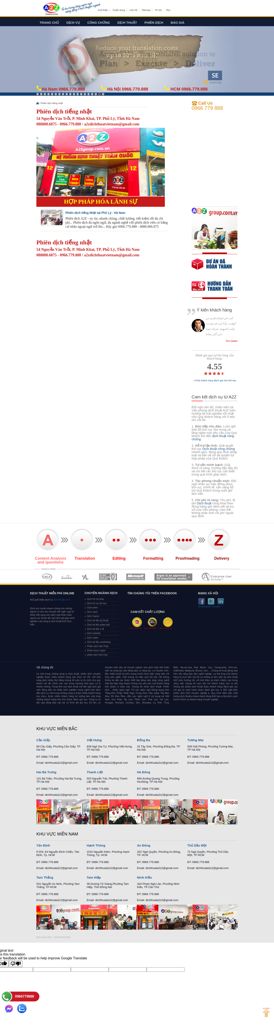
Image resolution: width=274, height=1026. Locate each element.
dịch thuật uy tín (61, 599)
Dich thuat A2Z (44, 937)
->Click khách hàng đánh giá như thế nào (214, 380)
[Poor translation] (15, 963)
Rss (168, 10)
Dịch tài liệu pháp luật (98, 624)
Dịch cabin (92, 637)
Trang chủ (49, 22)
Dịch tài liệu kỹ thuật (97, 620)
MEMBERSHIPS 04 (108, 577)
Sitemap (146, 10)
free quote (212, 267)
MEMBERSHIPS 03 (86, 577)
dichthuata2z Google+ (209, 606)
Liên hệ (133, 10)
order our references (216, 286)
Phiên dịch (153, 22)
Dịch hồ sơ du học (97, 603)
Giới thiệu (103, 10)
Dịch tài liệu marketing (98, 642)
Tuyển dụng (118, 10)
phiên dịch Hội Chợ (97, 654)
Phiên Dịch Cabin (96, 650)
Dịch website (94, 633)
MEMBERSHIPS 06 (173, 577)
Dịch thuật (127, 22)
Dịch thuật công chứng (219, 449)
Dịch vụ (73, 22)
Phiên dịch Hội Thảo (98, 646)
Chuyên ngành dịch (101, 593)
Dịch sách (92, 612)
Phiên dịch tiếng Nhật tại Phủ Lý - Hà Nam (95, 212)
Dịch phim (92, 607)
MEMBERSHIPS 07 (217, 577)
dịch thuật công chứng (213, 437)
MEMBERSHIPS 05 (136, 577)
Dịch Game (93, 616)
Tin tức (158, 10)
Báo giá (177, 22)
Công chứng (98, 22)
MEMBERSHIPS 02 (67, 577)
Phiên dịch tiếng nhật (52, 103)
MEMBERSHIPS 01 (46, 577)
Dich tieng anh (51, 9)
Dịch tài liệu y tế (95, 629)
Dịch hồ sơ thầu (95, 599)
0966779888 (24, 996)
